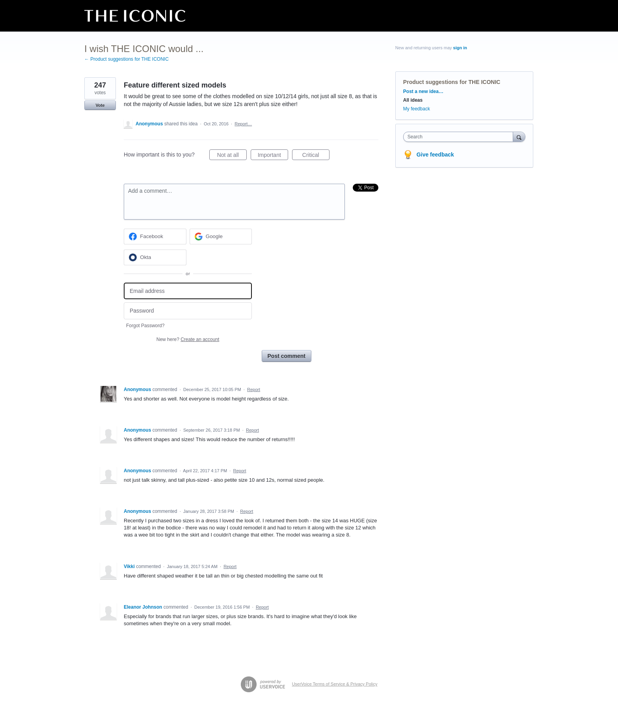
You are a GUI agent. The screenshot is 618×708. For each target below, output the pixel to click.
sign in (460, 47)
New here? (187, 339)
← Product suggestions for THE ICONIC (126, 59)
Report (253, 389)
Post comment (286, 356)
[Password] (188, 310)
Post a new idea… (423, 91)
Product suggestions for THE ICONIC (452, 82)
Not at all (232, 156)
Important (273, 156)
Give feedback (435, 154)
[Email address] (188, 291)
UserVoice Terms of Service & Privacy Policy (335, 684)
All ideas (413, 100)
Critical (315, 156)
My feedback (416, 109)
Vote (99, 105)
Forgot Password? (145, 325)
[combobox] (460, 137)
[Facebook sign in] (155, 236)
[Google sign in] (221, 236)
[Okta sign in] (155, 257)
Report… (243, 123)
